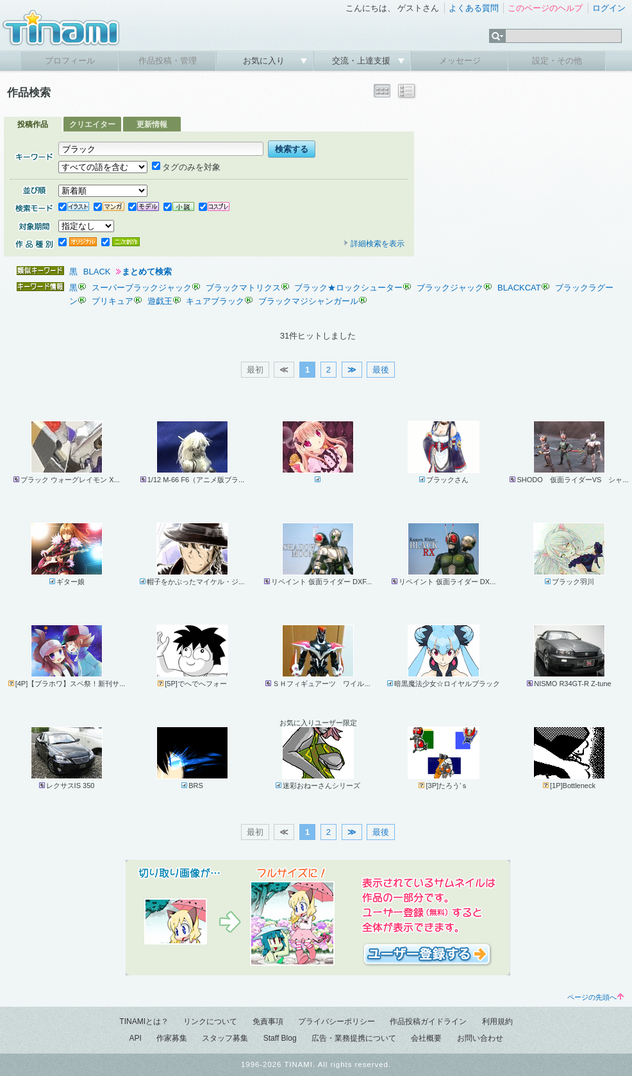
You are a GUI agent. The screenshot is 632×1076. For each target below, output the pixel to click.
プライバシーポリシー (336, 1021)
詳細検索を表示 (373, 243)
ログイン (609, 8)
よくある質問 (474, 8)
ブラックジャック (450, 287)
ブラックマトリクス (243, 287)
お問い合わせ (480, 1038)
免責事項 (268, 1021)
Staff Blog (280, 1038)
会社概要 (426, 1038)
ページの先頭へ (595, 997)
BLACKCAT (519, 287)
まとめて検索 (147, 271)
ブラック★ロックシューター (348, 287)
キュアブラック (215, 301)
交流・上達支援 (362, 60)
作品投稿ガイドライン (428, 1021)
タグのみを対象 (186, 167)
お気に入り (265, 60)
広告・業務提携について (354, 1038)
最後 (380, 369)
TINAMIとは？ (144, 1021)
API (135, 1038)
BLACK (97, 271)
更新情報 (152, 124)
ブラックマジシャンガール (308, 301)
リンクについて (210, 1021)
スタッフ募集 (225, 1038)
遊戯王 (159, 301)
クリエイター (92, 124)
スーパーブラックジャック (142, 287)
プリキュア (112, 301)
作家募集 (171, 1038)
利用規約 (497, 1021)
